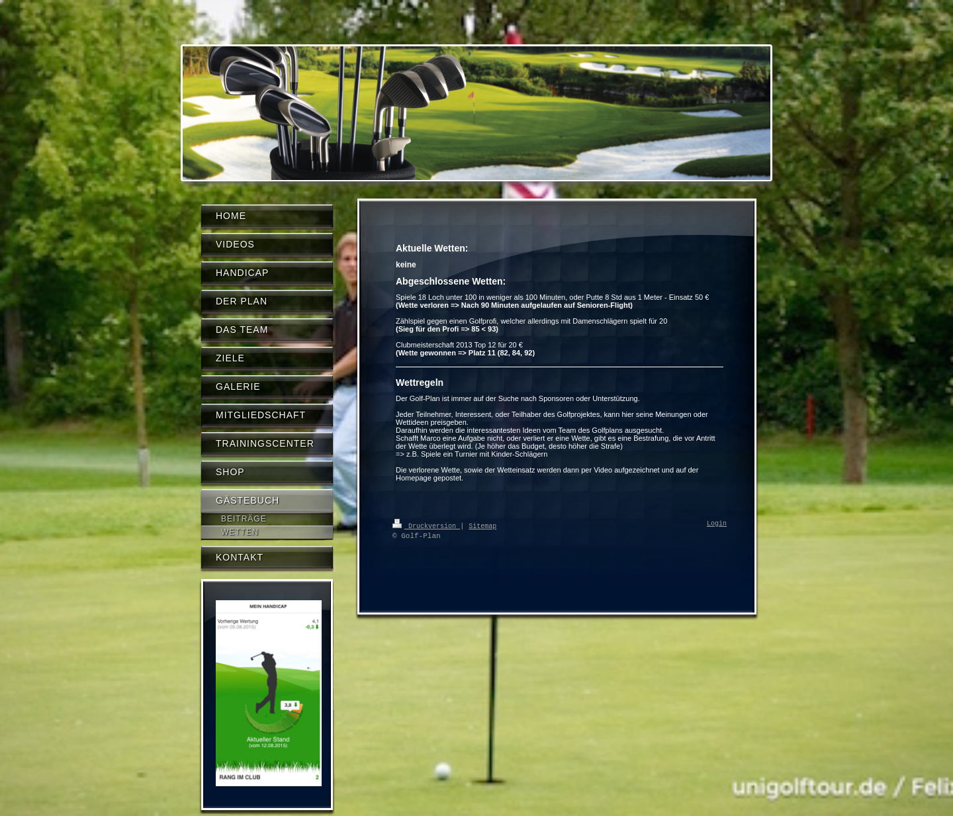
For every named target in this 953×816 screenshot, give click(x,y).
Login (717, 524)
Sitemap (482, 525)
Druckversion (426, 525)
